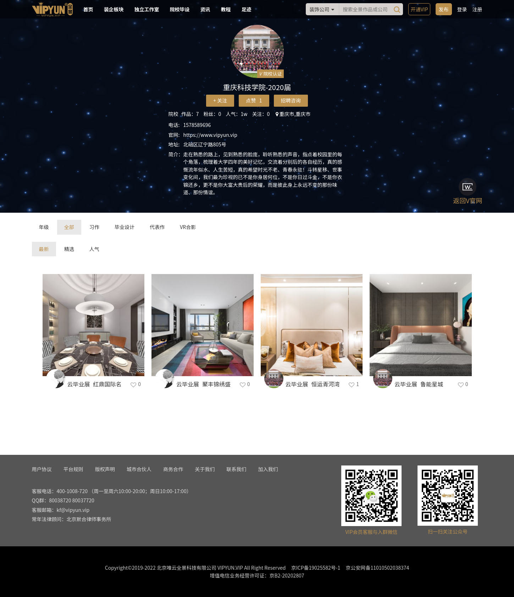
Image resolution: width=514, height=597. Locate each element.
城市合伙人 (139, 469)
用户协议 (42, 469)
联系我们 (236, 469)
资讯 (205, 9)
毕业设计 (124, 226)
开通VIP (419, 9)
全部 (69, 226)
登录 (462, 9)
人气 (94, 248)
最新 (44, 248)
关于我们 (205, 469)
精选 (69, 248)
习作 (94, 226)
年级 (44, 226)
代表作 (157, 226)
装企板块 (114, 9)
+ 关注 (220, 100)
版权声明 (105, 469)
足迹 (247, 9)
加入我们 (268, 469)
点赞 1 (254, 100)
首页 (88, 9)
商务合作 (173, 469)
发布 (444, 9)
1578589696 (197, 124)
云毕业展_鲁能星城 (418, 384)
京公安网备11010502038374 (377, 567)
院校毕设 (180, 9)
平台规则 (73, 469)
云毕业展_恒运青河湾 (313, 384)
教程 (226, 9)
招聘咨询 (291, 100)
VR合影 (188, 226)
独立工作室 (146, 9)
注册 (477, 9)
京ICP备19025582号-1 (316, 567)
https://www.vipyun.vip (210, 134)
